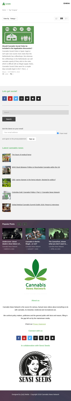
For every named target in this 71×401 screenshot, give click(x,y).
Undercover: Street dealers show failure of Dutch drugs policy (11, 243)
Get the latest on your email (12, 129)
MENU (67, 3)
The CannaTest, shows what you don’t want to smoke (57, 243)
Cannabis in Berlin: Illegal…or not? (33, 243)
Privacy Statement (39, 324)
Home (4, 10)
